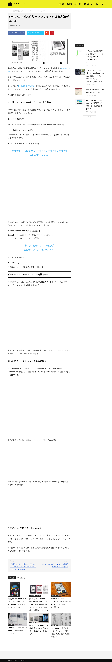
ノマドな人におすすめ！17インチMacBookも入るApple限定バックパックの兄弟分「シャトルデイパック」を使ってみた (95, 76)
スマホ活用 (77, 4)
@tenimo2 (36, 528)
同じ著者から (21, 578)
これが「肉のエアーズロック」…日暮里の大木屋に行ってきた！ (55, 565)
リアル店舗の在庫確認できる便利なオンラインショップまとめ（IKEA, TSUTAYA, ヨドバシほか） (95, 56)
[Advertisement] (89, 27)
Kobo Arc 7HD (55, 595)
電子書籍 (69, 4)
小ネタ (96, 4)
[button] (102, 4)
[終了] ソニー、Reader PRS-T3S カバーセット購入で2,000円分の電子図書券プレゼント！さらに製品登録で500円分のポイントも (39, 604)
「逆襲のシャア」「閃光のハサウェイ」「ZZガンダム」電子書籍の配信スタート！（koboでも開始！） (23, 566)
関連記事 (11, 578)
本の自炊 (61, 4)
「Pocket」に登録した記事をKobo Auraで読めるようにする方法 (17, 630)
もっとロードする (89, 117)
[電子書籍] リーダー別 (13, 596)
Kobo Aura (11, 624)
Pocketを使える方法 (26, 86)
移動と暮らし (88, 4)
